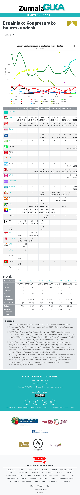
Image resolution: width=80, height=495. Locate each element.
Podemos (12, 181)
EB (10, 169)
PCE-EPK (12, 238)
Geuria (28, 475)
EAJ (10, 117)
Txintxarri (26, 481)
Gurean (40, 486)
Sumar (11, 129)
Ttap (48, 486)
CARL (11, 250)
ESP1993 (68, 281)
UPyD (11, 175)
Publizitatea (36, 407)
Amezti (44, 470)
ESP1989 (59, 281)
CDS (10, 204)
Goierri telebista (50, 475)
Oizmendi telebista (66, 478)
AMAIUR (12, 187)
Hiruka (24, 478)
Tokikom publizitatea (40, 489)
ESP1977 (21, 281)
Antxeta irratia (66, 470)
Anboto (54, 470)
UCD (10, 244)
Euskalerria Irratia (14, 475)
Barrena (50, 473)
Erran (68, 473)
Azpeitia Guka (23, 473)
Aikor (21, 470)
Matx (32, 486)
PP (10, 135)
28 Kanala (66, 481)
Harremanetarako (60, 407)
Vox (10, 141)
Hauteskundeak (40, 15)
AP (10, 233)
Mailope (43, 478)
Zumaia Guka (54, 481)
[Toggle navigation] (3, 7)
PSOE (11, 123)
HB (10, 210)
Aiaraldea (11, 470)
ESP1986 (49, 281)
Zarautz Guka (39, 481)
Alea (37, 470)
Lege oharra (23, 407)
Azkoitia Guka (37, 473)
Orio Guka (14, 481)
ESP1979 (30, 281)
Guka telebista (12, 478)
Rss (72, 407)
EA (10, 192)
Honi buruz (10, 407)
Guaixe (64, 475)
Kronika (33, 478)
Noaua (52, 478)
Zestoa (9, 34)
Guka (72, 475)
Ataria (11, 473)
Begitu (59, 473)
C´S (10, 158)
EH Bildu (12, 112)
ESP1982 (40, 281)
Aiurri (29, 470)
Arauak (47, 407)
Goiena (37, 475)
